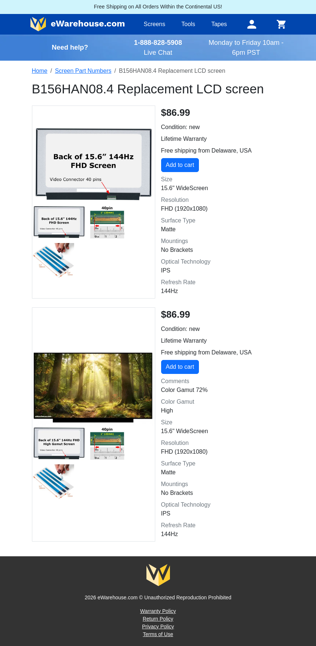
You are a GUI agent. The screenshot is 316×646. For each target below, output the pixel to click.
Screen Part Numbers (83, 71)
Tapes (219, 24)
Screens (155, 24)
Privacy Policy (158, 626)
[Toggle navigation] (252, 24)
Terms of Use (158, 634)
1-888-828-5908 (158, 42)
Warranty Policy (158, 611)
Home (40, 71)
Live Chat (158, 52)
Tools (188, 24)
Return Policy (158, 619)
